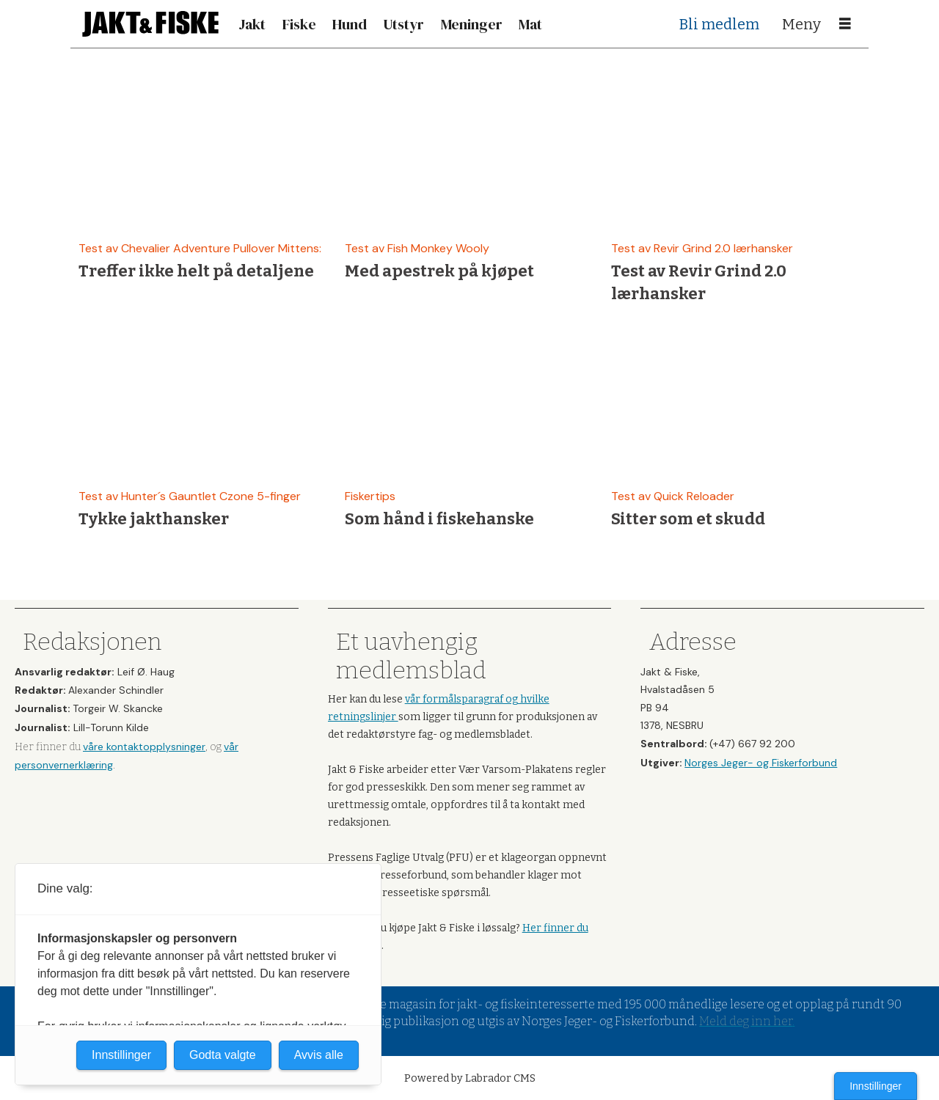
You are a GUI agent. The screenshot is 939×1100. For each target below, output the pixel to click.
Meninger (472, 24)
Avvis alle (318, 1055)
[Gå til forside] (150, 24)
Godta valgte (222, 1055)
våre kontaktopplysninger (144, 746)
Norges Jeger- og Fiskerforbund (760, 762)
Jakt (252, 24)
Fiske (299, 24)
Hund (349, 24)
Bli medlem (719, 24)
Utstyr (403, 24)
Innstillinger (876, 1086)
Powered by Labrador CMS (470, 1078)
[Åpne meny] (845, 24)
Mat (530, 24)
